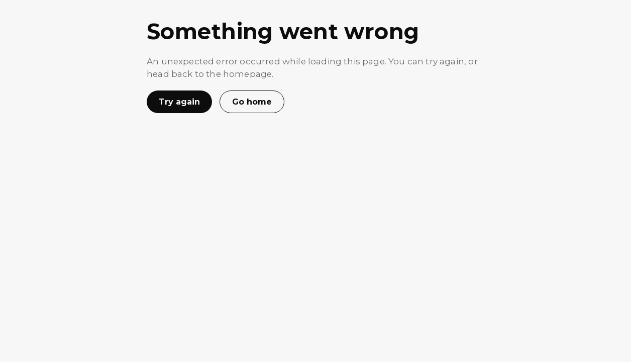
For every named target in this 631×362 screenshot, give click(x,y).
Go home (252, 102)
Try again (179, 102)
